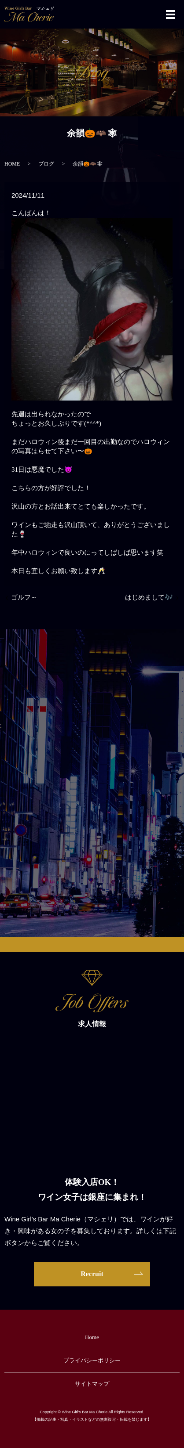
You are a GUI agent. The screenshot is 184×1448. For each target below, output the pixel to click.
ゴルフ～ (24, 597)
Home (92, 1337)
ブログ (46, 164)
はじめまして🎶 (149, 597)
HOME (12, 164)
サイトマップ (92, 1383)
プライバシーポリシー (92, 1360)
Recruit (92, 1274)
